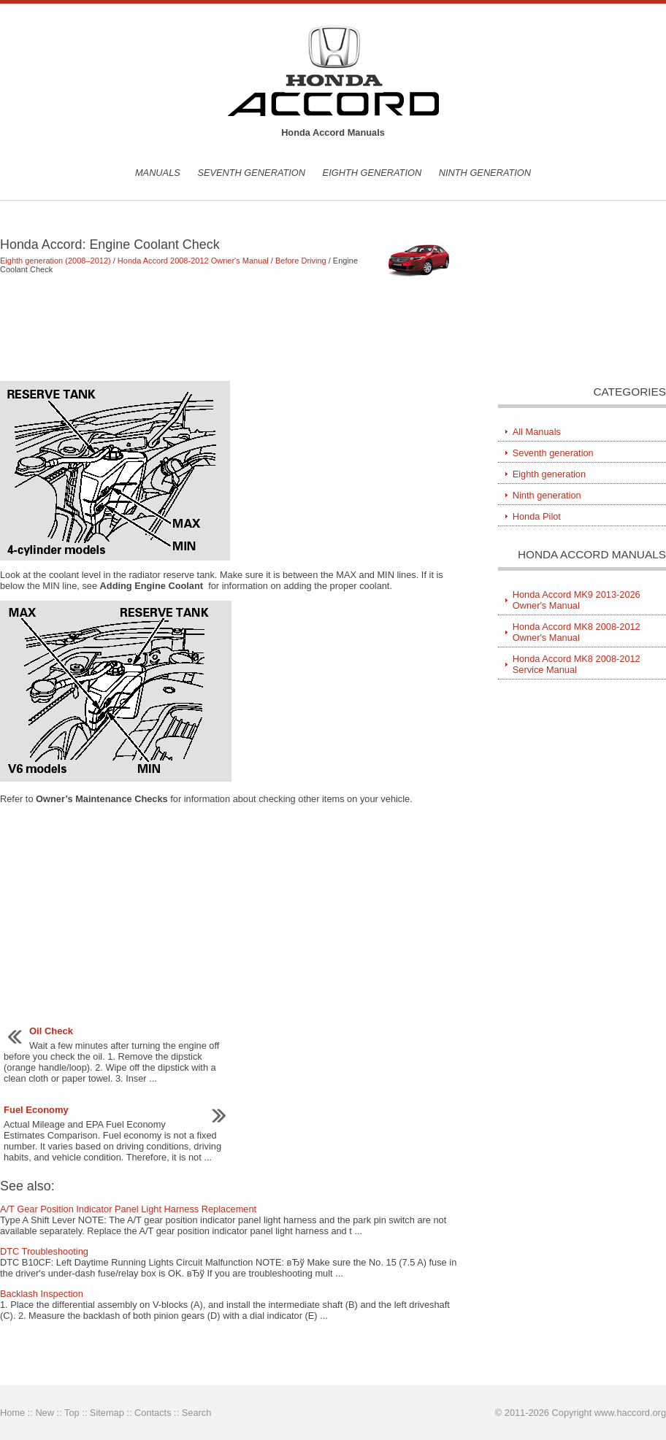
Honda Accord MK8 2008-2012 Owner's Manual (576, 632)
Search (197, 1412)
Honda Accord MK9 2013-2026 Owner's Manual (576, 600)
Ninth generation (485, 172)
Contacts (153, 1412)
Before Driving (300, 260)
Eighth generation (372, 172)
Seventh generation (251, 172)
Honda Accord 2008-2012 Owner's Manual (193, 260)
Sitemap (107, 1412)
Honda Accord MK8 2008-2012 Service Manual (576, 664)
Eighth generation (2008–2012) (55, 260)
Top (72, 1412)
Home (12, 1412)
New (44, 1412)
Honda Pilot (537, 516)
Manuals (157, 172)
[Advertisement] (228, 327)
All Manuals (537, 431)
